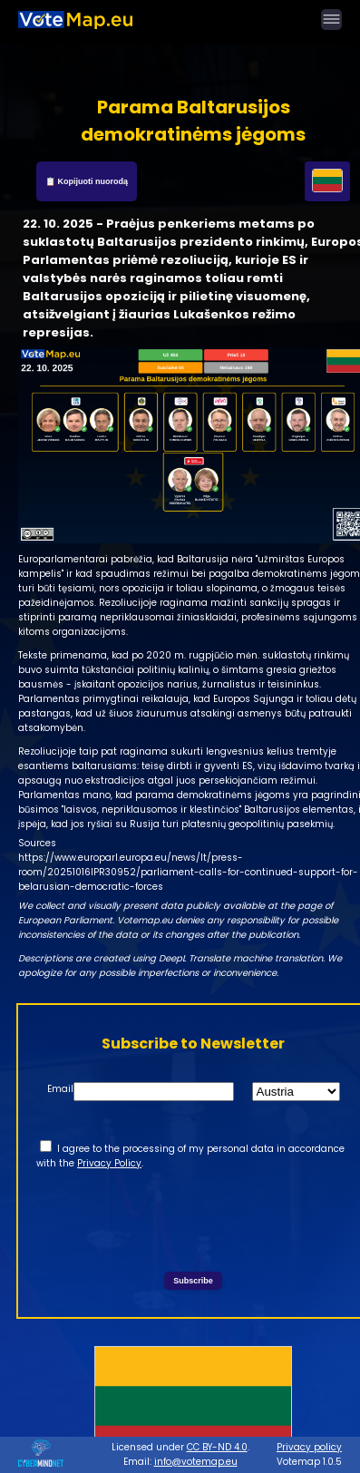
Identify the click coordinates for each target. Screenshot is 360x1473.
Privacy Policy (109, 1163)
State (216, 1089)
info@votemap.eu (196, 1461)
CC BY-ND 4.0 (217, 1447)
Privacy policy (309, 1447)
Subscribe (193, 1280)
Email (60, 1089)
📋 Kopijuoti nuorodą (86, 181)
